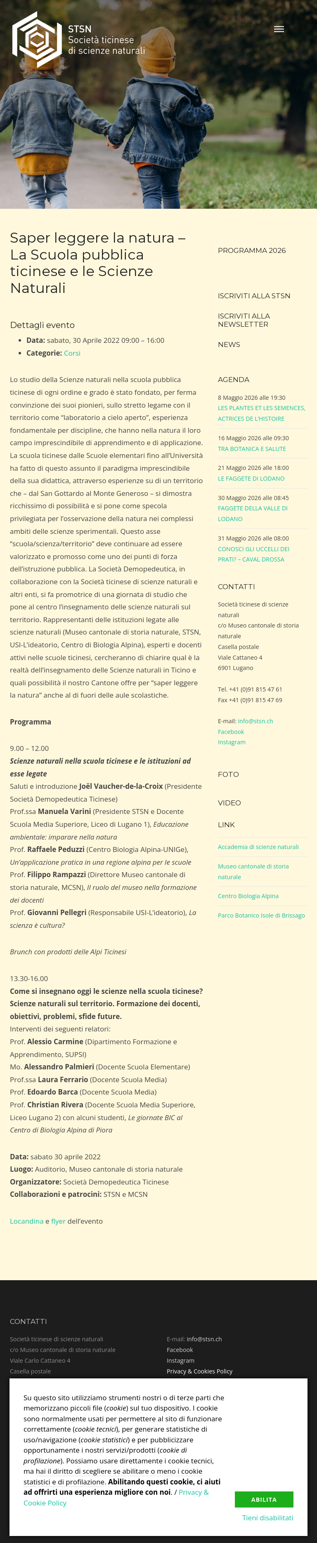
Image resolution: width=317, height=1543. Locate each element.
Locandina (27, 1221)
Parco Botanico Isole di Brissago (261, 915)
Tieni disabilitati (267, 1517)
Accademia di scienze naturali (258, 847)
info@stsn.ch (255, 721)
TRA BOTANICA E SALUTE (252, 449)
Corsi (72, 353)
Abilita (264, 1499)
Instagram (232, 742)
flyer (58, 1221)
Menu (279, 29)
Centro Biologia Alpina (248, 896)
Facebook (231, 732)
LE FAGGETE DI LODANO (251, 478)
